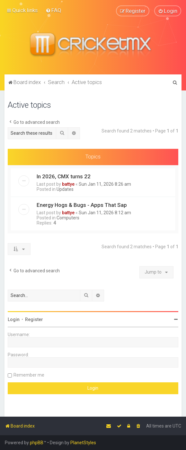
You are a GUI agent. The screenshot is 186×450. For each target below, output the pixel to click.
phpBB (36, 442)
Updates (65, 188)
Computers (68, 217)
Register (34, 319)
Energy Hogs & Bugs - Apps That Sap (82, 204)
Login (14, 319)
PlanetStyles (83, 442)
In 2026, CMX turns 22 (64, 176)
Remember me (28, 374)
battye (68, 183)
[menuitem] (53, 10)
